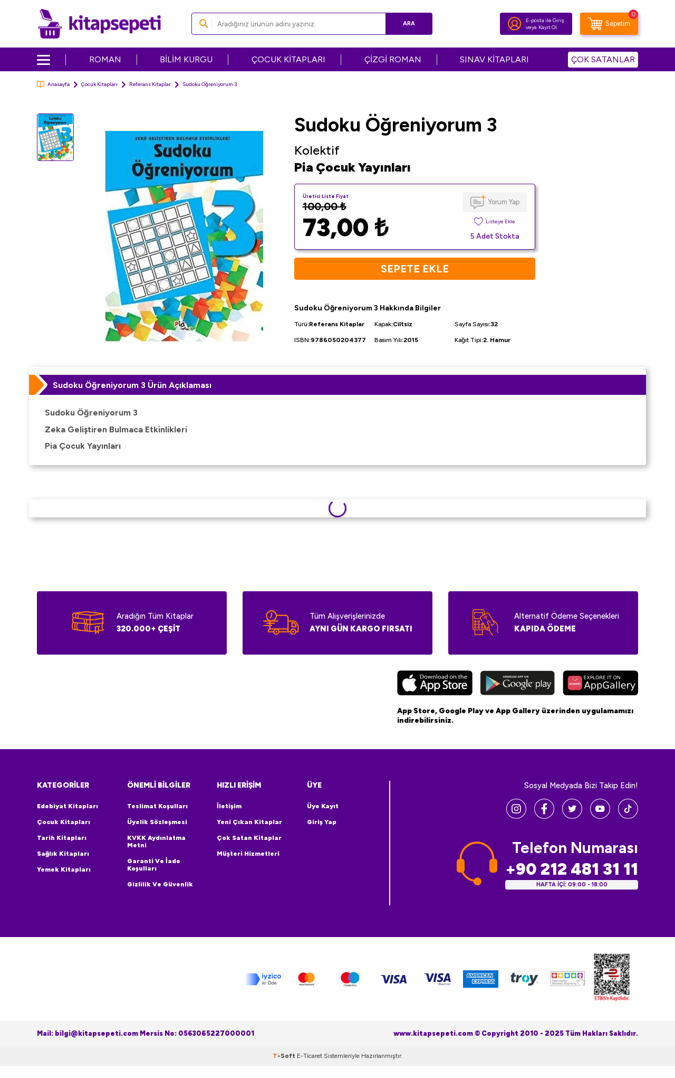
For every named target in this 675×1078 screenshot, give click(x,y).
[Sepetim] (609, 24)
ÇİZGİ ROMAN (392, 59)
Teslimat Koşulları (157, 806)
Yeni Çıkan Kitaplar (249, 822)
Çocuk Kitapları (99, 84)
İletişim (229, 806)
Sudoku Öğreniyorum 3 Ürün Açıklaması (132, 385)
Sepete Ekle (415, 268)
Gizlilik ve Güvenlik (160, 884)
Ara (409, 23)
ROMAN (105, 59)
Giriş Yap (321, 822)
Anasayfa (53, 84)
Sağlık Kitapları (63, 853)
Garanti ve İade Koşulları (153, 864)
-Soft (285, 1056)
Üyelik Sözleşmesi (157, 822)
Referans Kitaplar (150, 84)
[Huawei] (600, 684)
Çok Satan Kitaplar (249, 837)
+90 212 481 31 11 (571, 869)
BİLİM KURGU (186, 59)
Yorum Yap (503, 202)
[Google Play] (517, 684)
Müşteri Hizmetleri (248, 853)
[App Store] (434, 684)
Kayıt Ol (547, 27)
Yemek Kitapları (64, 869)
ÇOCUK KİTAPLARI (288, 59)
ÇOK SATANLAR (603, 59)
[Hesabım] (515, 24)
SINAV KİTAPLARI (494, 59)
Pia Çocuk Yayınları (352, 167)
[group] (184, 236)
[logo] (99, 24)
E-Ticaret (309, 1056)
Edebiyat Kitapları (67, 806)
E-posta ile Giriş (545, 20)
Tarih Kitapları (61, 837)
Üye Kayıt (323, 806)
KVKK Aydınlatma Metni (156, 841)
